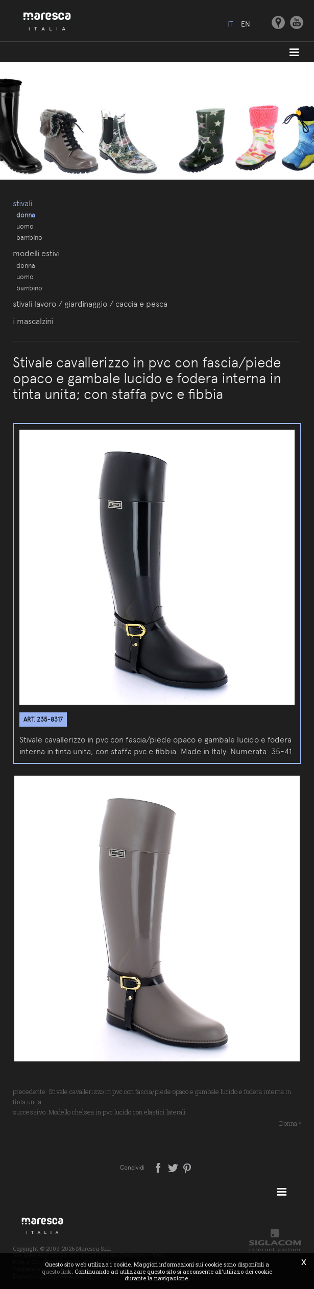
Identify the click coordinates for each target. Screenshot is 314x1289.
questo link (56, 1271)
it (230, 24)
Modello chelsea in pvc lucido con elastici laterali (117, 1112)
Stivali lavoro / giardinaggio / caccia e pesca (90, 304)
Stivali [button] (22, 203)
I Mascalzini (33, 321)
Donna (25, 214)
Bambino (29, 237)
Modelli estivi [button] (36, 253)
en (245, 24)
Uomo (25, 226)
